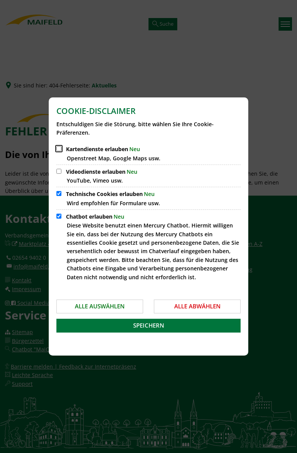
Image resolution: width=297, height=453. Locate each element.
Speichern (148, 325)
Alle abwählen (197, 306)
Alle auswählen (100, 306)
